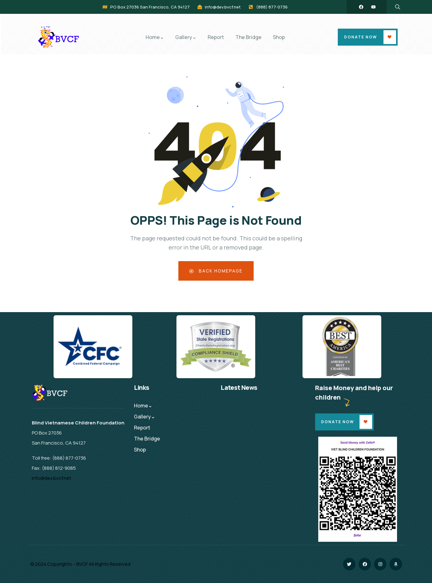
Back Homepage (216, 271)
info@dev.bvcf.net (51, 478)
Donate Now (360, 37)
